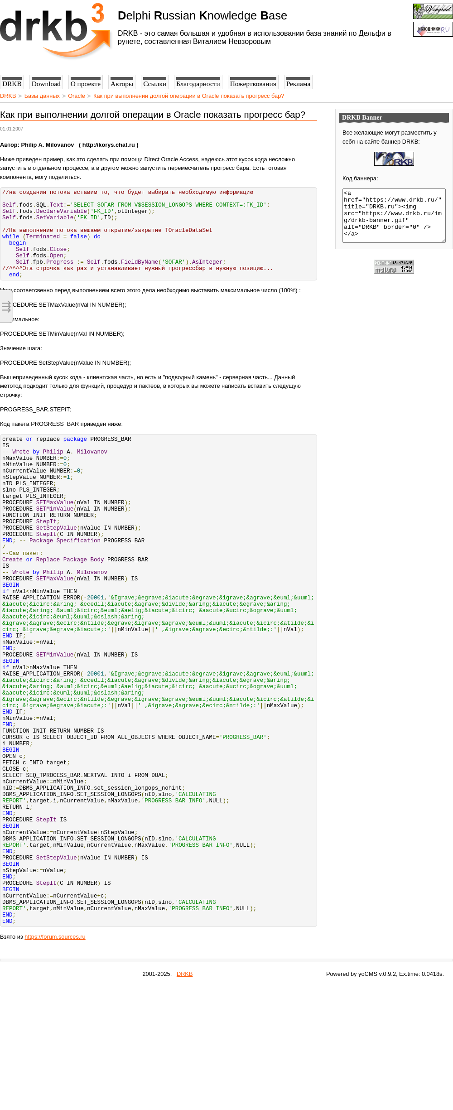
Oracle (76, 95)
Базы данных (42, 95)
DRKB (8, 95)
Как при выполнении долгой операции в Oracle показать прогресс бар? (188, 95)
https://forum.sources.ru (54, 1060)
